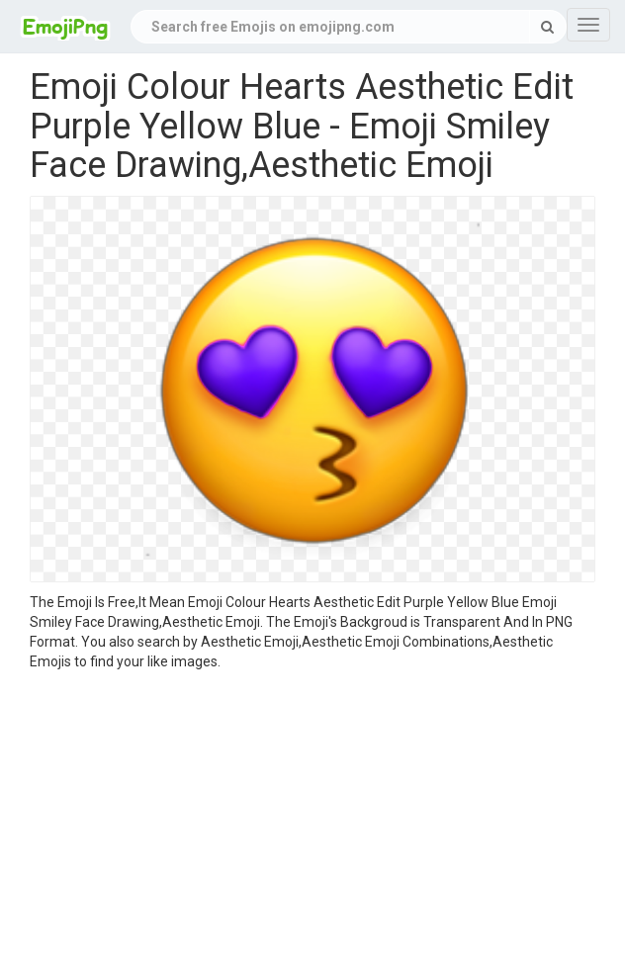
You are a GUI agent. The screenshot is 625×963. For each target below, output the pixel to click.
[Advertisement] (312, 819)
